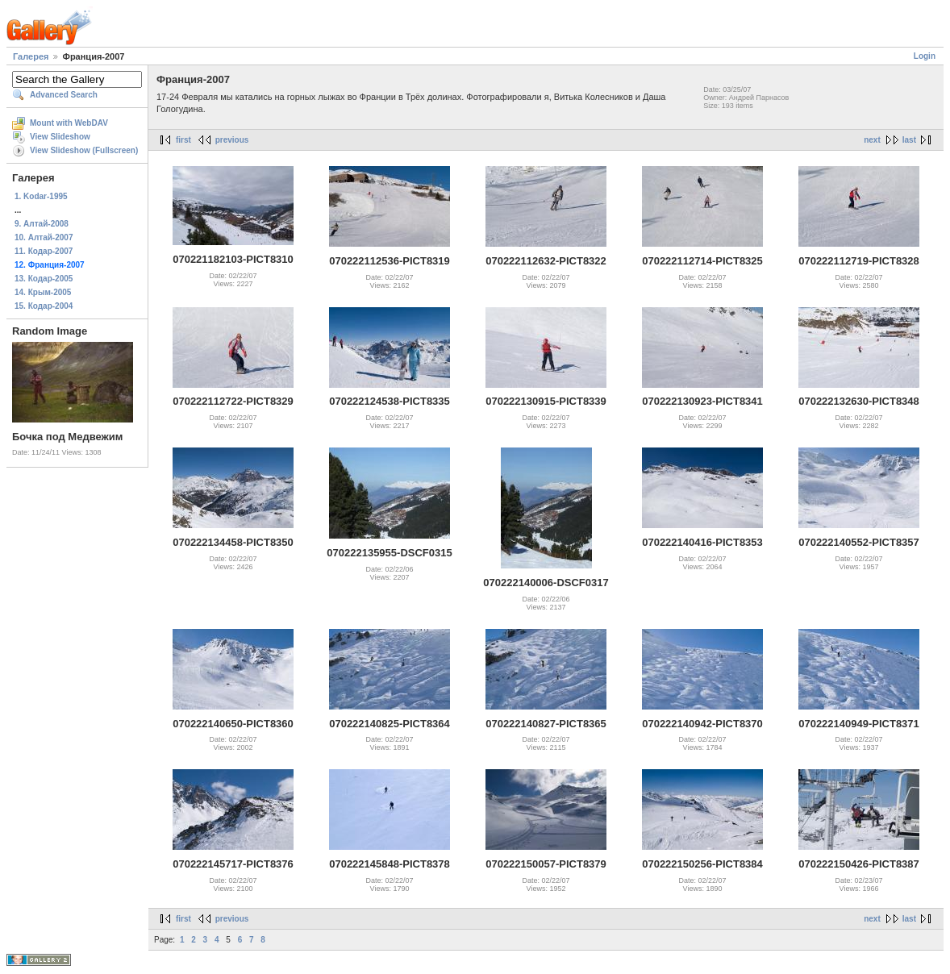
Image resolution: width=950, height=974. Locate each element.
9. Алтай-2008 (42, 223)
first (183, 139)
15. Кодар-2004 (44, 306)
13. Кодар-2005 (44, 278)
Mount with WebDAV (69, 123)
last (909, 139)
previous (232, 139)
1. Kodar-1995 (41, 196)
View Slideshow (60, 136)
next (872, 139)
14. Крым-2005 (43, 292)
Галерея (30, 56)
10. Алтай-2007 (44, 237)
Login (924, 56)
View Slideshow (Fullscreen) (84, 150)
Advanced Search (64, 94)
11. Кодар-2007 (44, 251)
